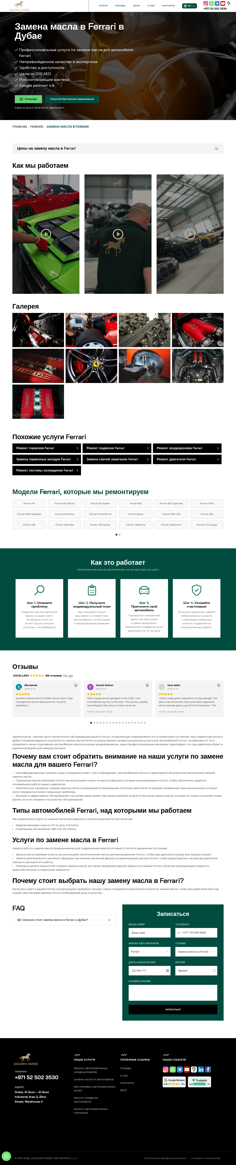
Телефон (182, 924)
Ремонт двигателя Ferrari (176, 459)
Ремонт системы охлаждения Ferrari (44, 470)
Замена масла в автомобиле (94, 1080)
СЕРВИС (180, 943)
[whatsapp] (211, 3)
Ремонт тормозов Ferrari (35, 448)
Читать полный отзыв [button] (99, 712)
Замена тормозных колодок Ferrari (43, 459)
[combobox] (182, 932)
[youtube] (222, 3)
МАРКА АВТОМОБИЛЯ (144, 943)
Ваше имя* (137, 924)
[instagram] (205, 3)
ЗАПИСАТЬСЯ (173, 1009)
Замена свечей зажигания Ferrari (112, 459)
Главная (19, 126)
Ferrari (36, 126)
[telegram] (217, 3)
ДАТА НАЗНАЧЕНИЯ (142, 962)
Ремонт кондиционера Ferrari (180, 448)
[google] (228, 3)
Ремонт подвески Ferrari (105, 448)
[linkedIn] (201, 1069)
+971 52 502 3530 (215, 8)
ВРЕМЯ (180, 962)
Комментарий (139, 981)
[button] (116, 535)
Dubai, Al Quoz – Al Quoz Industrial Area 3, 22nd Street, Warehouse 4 (32, 1097)
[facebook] (208, 1069)
